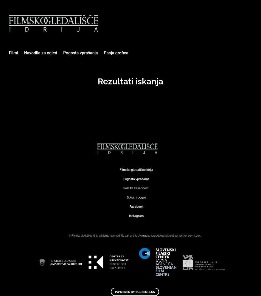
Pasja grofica (116, 53)
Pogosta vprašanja (80, 53)
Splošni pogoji (136, 197)
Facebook (136, 206)
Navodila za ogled (40, 53)
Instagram (136, 216)
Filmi (13, 53)
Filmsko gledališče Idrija (136, 169)
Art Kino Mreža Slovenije (128, 148)
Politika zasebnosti (136, 188)
